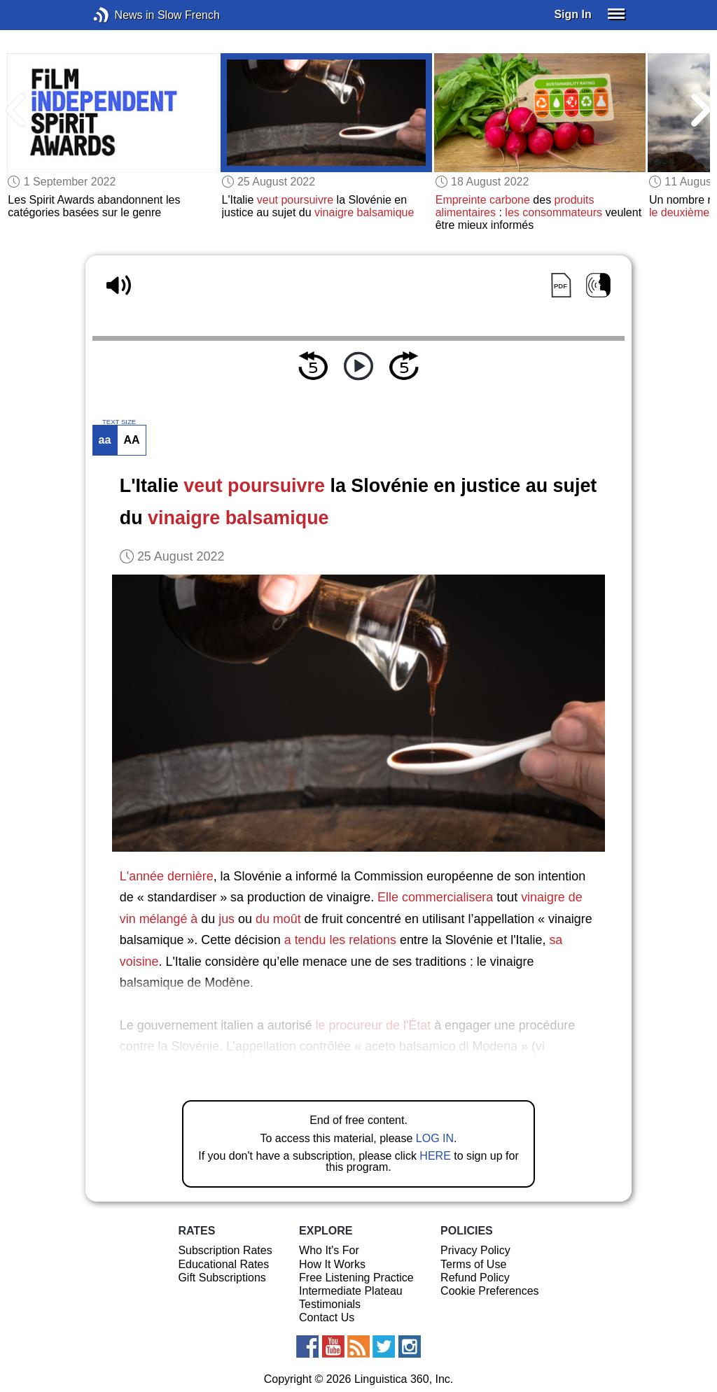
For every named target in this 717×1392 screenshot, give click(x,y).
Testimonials (330, 1304)
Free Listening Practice (356, 1278)
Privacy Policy (475, 1250)
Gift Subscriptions (221, 1278)
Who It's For (329, 1250)
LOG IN (435, 1138)
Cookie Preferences (489, 1291)
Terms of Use (473, 1264)
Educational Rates (223, 1264)
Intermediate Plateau (351, 1291)
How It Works (332, 1264)
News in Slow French (122, 15)
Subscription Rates (225, 1250)
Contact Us (326, 1317)
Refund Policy (475, 1278)
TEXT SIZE (119, 422)
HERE (434, 1156)
